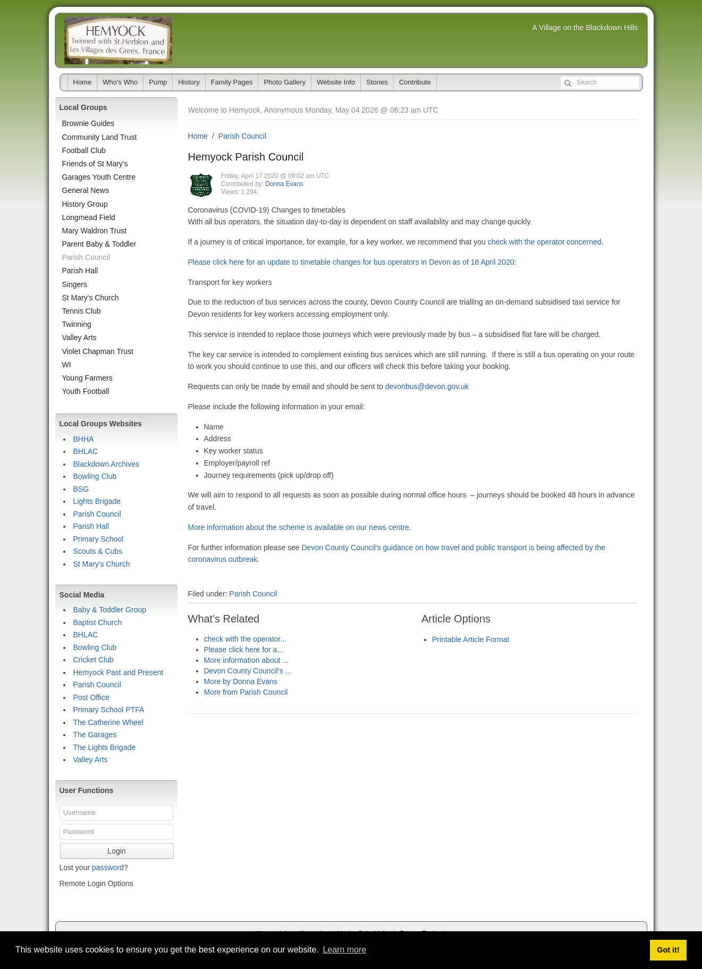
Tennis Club (81, 311)
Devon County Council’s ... (248, 671)
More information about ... (246, 660)
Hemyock (118, 40)
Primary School (98, 539)
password (108, 867)
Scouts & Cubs (98, 551)
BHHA (83, 439)
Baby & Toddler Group (110, 609)
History (188, 82)
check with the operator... (245, 639)
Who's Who (120, 82)
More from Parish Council (246, 692)
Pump (158, 82)
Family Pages (232, 82)
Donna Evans (284, 184)
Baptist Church (97, 622)
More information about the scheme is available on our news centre (298, 527)
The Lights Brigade (104, 747)
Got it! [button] (668, 950)
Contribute (415, 82)
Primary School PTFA (109, 709)
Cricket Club (93, 659)
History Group (85, 204)
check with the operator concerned (545, 242)
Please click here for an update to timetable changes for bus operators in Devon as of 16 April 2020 (351, 262)
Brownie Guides (88, 123)
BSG (81, 489)
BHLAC (85, 451)
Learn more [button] (344, 949)
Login (116, 851)
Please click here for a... (243, 649)
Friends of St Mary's (95, 163)
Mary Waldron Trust (94, 230)
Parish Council (242, 136)
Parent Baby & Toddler (99, 244)
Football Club (84, 150)
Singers (74, 284)
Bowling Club (95, 476)
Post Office (91, 697)
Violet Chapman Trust (97, 351)
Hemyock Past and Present (118, 672)
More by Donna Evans (241, 681)
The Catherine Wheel (108, 722)
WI (66, 364)
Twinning (76, 324)
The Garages (95, 734)
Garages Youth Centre (99, 177)
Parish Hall (80, 270)
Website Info (336, 82)
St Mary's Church (90, 297)
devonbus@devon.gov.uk (427, 386)
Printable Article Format (471, 639)
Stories (376, 82)
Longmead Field (88, 217)
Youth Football (85, 391)
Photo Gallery (285, 82)
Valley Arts (79, 337)
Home (82, 82)
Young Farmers (87, 378)
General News (85, 190)
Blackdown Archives (106, 464)
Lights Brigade (97, 501)
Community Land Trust (99, 137)
